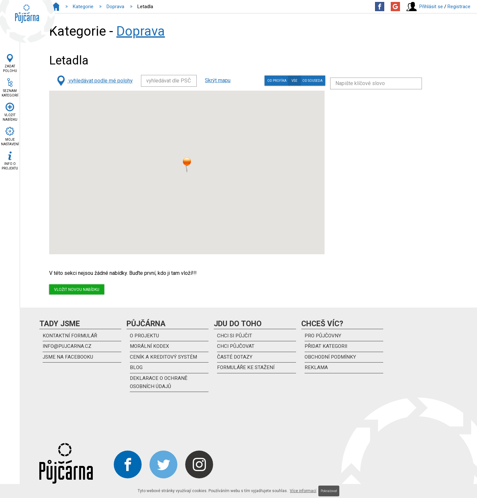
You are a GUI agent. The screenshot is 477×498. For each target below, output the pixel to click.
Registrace (458, 6)
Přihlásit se (431, 6)
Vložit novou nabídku (76, 289)
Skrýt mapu (217, 80)
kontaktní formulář (71, 336)
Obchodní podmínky (332, 358)
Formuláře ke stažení (247, 369)
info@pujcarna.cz (68, 347)
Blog (136, 369)
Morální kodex (150, 347)
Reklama (316, 369)
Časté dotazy (235, 358)
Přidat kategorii (327, 347)
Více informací (303, 491)
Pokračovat (329, 491)
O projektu (145, 336)
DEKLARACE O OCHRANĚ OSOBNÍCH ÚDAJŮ (159, 385)
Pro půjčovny (324, 336)
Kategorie (83, 6)
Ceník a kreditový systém (164, 358)
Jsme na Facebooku (69, 358)
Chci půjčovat (236, 347)
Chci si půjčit (235, 336)
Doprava (115, 6)
